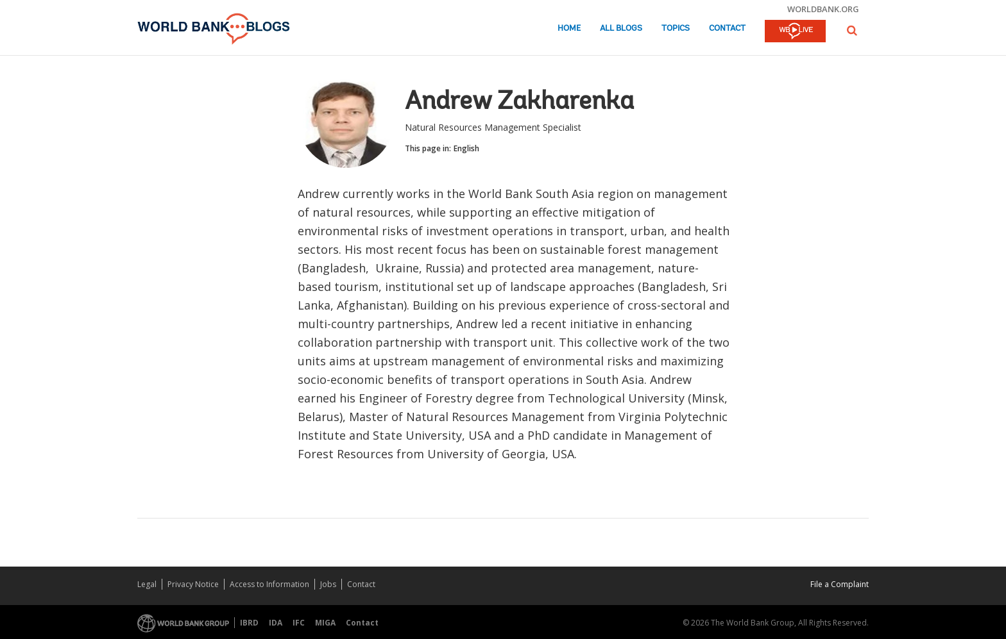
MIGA (325, 622)
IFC (299, 622)
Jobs (328, 584)
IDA (275, 622)
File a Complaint (839, 584)
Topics (675, 28)
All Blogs (621, 28)
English (466, 148)
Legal (147, 584)
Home (569, 28)
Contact (727, 28)
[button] (852, 30)
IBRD (249, 622)
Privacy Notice (193, 584)
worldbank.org (823, 9)
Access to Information (269, 584)
